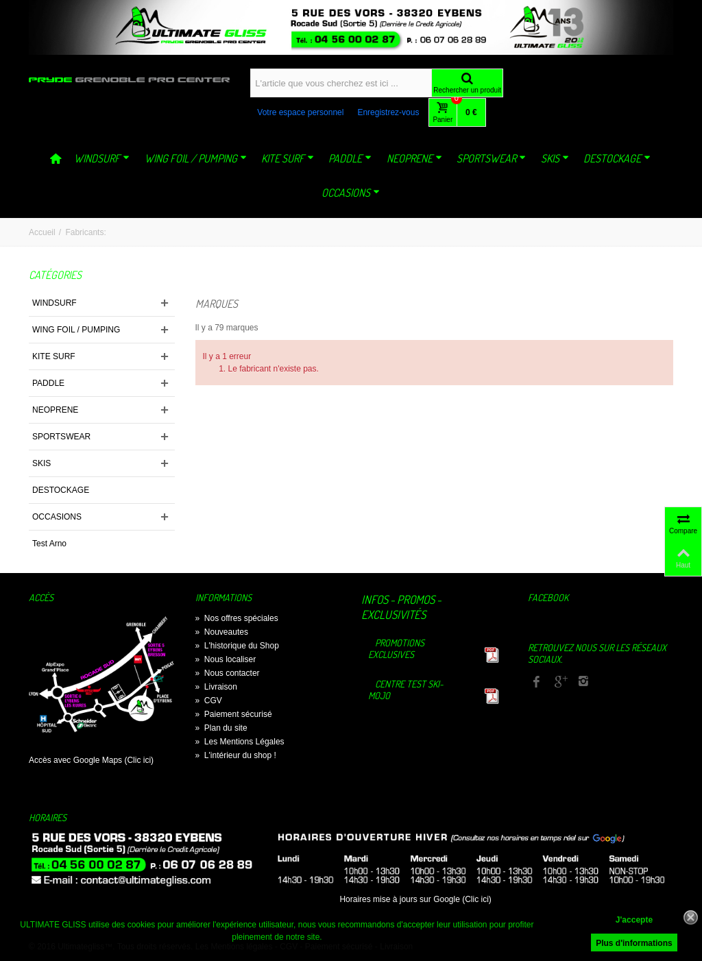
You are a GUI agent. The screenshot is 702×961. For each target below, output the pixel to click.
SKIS (555, 158)
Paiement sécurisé (233, 714)
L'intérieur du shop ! (235, 755)
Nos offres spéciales (236, 618)
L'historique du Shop (237, 645)
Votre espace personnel (300, 112)
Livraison (216, 687)
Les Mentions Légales (240, 741)
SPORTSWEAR (491, 158)
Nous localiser (225, 659)
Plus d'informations (634, 943)
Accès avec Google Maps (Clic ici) (91, 760)
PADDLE (350, 158)
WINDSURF (102, 158)
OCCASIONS (351, 192)
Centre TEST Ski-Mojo (406, 689)
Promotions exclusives (396, 648)
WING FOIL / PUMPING (196, 158)
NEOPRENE (414, 158)
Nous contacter (227, 673)
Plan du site (221, 728)
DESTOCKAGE (617, 158)
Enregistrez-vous (388, 112)
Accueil (42, 232)
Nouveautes (221, 632)
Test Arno (49, 543)
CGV (208, 700)
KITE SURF (287, 158)
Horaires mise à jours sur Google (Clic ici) (415, 899)
